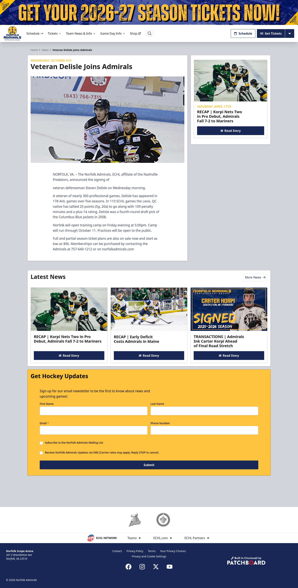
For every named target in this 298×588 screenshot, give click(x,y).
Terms (151, 551)
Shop (135, 33)
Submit (149, 481)
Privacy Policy (135, 551)
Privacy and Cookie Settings (149, 556)
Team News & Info (81, 33)
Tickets (55, 33)
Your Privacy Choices (173, 551)
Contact (117, 551)
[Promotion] (149, 12)
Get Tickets (271, 33)
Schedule (34, 33)
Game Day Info (112, 33)
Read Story (230, 137)
